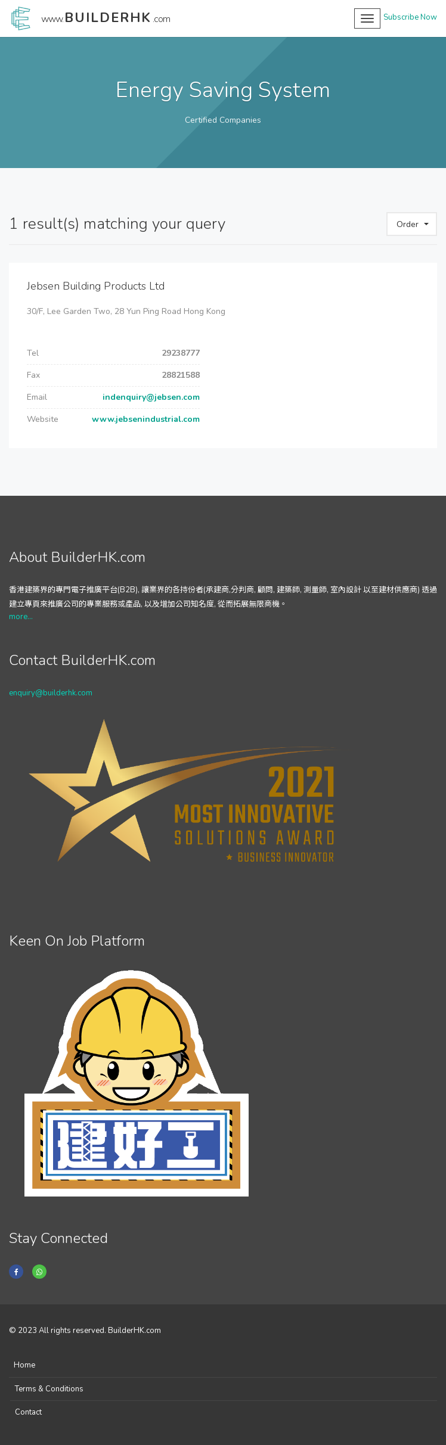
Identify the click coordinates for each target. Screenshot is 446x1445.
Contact (28, 1412)
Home (24, 1365)
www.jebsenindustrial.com (144, 419)
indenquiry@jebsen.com (150, 397)
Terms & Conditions (49, 1389)
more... (21, 616)
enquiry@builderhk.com (50, 693)
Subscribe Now (410, 17)
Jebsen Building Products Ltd (96, 286)
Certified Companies (223, 120)
